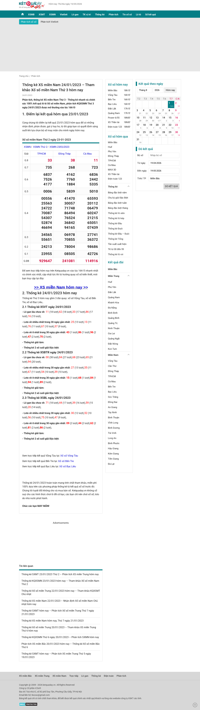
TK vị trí (87, 14)
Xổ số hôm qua (118, 136)
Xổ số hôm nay (118, 84)
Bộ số (140, 155)
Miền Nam (113, 355)
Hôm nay (170, 90)
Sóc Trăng (113, 397)
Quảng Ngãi (114, 338)
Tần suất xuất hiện (117, 244)
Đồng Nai (112, 402)
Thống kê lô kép (116, 218)
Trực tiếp (73, 676)
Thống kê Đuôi (115, 228)
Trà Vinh (112, 433)
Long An (112, 438)
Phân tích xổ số (28, 21)
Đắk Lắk (112, 108)
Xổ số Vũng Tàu (69, 455)
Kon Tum (112, 349)
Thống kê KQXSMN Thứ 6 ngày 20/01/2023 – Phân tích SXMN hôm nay (60, 637)
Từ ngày (141, 163)
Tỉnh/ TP (141, 178)
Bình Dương (114, 428)
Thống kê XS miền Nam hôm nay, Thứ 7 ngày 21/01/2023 (52, 620)
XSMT (42, 14)
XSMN (52, 14)
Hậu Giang (113, 448)
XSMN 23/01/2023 (59, 147)
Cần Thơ (112, 366)
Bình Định (112, 313)
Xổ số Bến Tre (66, 461)
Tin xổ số (127, 14)
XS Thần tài (113, 122)
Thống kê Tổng (115, 239)
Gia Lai (111, 333)
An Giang (112, 407)
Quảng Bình (113, 318)
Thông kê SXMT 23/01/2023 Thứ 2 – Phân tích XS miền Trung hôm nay (60, 574)
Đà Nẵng (112, 307)
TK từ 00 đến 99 (116, 249)
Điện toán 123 (115, 126)
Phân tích (113, 14)
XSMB (31, 14)
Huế (110, 147)
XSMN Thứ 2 (40, 147)
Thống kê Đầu (115, 223)
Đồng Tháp (64, 153)
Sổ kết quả (150, 14)
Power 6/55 (113, 117)
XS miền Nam (59, 676)
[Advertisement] (100, 47)
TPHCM (41, 153)
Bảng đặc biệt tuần (117, 203)
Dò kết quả (171, 186)
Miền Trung (113, 276)
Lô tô (138, 14)
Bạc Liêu (112, 104)
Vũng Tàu (112, 95)
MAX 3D (112, 169)
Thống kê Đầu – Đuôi (118, 233)
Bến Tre (112, 99)
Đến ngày (142, 170)
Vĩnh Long (113, 422)
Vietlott (63, 14)
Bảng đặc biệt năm (117, 192)
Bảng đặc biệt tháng (118, 208)
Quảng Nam (114, 113)
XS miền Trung (42, 676)
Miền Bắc (112, 90)
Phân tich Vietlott (49, 21)
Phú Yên (112, 151)
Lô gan (75, 14)
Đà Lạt (111, 464)
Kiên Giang (113, 453)
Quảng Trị (112, 323)
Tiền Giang (113, 458)
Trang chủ (23, 76)
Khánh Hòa (113, 302)
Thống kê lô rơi (115, 254)
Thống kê (99, 14)
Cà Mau (87, 153)
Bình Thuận (113, 417)
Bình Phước (113, 443)
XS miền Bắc (25, 676)
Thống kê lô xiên (116, 213)
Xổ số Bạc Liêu (67, 466)
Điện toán (109, 676)
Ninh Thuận (113, 328)
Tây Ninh (112, 412)
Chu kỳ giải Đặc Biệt (118, 197)
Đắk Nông (113, 343)
